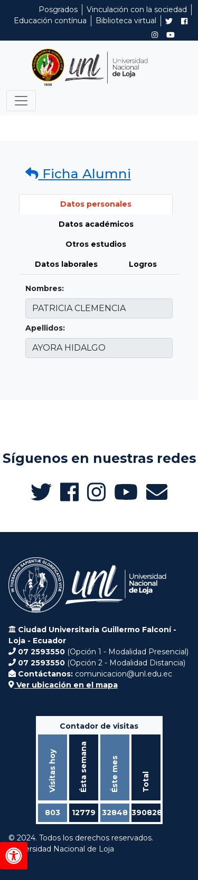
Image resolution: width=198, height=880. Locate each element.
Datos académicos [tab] (96, 224)
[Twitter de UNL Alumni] (169, 22)
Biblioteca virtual (126, 20)
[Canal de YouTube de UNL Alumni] (170, 35)
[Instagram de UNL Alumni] (154, 35)
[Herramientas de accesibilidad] (13, 855)
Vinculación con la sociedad (137, 9)
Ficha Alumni (78, 173)
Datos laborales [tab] (66, 264)
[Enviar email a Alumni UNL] (157, 492)
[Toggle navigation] (21, 100)
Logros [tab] (143, 264)
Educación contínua (50, 20)
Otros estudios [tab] (95, 244)
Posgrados (58, 9)
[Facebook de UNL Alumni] (184, 21)
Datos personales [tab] (95, 204)
